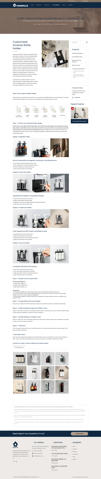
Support (71, 5)
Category (39, 24)
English (86, 1)
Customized (56, 5)
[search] (69, 1)
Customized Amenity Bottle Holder (60, 24)
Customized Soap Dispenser (47, 24)
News (64, 5)
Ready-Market (85, 477)
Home (32, 5)
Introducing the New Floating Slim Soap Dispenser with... (59, 447)
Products (47, 5)
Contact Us (16, 423)
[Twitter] (14, 461)
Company (39, 5)
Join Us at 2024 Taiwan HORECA (59, 453)
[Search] (76, 1)
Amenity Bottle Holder (77, 56)
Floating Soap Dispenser (77, 53)
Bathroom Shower (76, 65)
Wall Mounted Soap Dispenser (76, 61)
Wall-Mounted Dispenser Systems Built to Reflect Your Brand (79, 76)
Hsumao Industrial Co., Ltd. (25, 476)
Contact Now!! (79, 433)
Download (76, 97)
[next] (67, 400)
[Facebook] (13, 461)
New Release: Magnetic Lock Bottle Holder (58, 459)
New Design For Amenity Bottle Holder (59, 466)
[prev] (14, 400)
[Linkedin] (16, 461)
